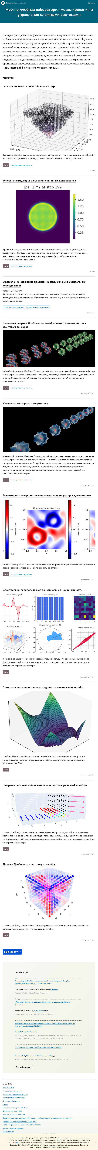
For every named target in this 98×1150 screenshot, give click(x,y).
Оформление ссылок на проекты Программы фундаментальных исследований (44, 283)
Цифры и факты (8, 1087)
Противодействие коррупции (14, 1114)
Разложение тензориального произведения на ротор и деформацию (47, 495)
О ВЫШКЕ (7, 1083)
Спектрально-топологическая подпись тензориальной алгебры (43, 687)
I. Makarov (54, 989)
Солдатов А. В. (46, 1056)
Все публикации (24, 1067)
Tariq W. (18, 1032)
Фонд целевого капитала (12, 1111)
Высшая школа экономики (16, 3)
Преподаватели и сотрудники (14, 1098)
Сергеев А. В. (20, 1056)
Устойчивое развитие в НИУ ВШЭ (15, 1094)
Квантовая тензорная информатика (25, 403)
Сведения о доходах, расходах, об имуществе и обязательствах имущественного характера (37, 1118)
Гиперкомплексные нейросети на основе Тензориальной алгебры (45, 785)
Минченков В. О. (32, 1056)
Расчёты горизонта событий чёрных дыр (29, 86)
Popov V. (25, 1032)
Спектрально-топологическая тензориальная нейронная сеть (42, 590)
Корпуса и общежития (11, 1101)
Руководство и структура (12, 1091)
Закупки (5, 1104)
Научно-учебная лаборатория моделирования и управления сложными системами (49, 11)
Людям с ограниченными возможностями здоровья (22, 1125)
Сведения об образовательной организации (19, 1121)
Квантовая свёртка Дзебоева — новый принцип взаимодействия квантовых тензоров (44, 325)
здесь (60, 1140)
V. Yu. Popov (39, 1010)
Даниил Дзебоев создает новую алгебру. (29, 864)
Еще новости (12, 951)
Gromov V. (33, 1032)
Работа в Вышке (8, 1131)
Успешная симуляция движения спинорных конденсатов (39, 180)
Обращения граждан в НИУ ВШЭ (15, 1108)
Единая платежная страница (13, 1128)
